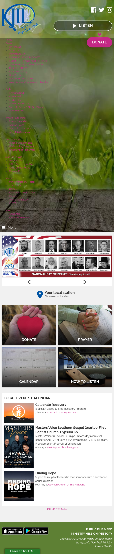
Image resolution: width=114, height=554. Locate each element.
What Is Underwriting (20, 142)
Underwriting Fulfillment (22, 149)
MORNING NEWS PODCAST (24, 57)
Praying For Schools (20, 103)
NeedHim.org (16, 110)
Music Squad (16, 160)
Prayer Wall (15, 96)
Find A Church (16, 100)
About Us (10, 178)
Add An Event (16, 125)
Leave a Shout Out (22, 551)
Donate (99, 41)
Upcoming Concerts (20, 128)
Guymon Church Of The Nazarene (66, 484)
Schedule (14, 50)
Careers (13, 189)
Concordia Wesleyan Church (62, 412)
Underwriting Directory (21, 146)
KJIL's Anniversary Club (21, 164)
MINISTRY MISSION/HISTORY (91, 534)
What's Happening (15, 118)
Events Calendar (18, 121)
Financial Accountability (22, 192)
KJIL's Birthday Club (19, 167)
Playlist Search (17, 54)
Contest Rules (16, 171)
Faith (8, 89)
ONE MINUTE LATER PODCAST (26, 64)
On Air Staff (15, 46)
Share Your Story (18, 71)
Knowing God (16, 93)
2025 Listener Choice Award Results (28, 82)
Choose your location (57, 296)
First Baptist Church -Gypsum (63, 447)
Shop (8, 210)
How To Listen (16, 75)
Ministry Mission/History (22, 181)
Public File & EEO (18, 199)
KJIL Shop (14, 213)
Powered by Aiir (103, 546)
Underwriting (12, 139)
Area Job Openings (19, 132)
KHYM (12, 203)
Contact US (15, 185)
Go (83, 11)
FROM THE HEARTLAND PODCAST (28, 61)
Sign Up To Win (13, 157)
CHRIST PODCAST (19, 68)
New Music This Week (21, 78)
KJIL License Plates (19, 217)
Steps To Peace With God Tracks (26, 107)
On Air (8, 43)
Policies (13, 196)
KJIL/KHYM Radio (57, 509)
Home (8, 39)
